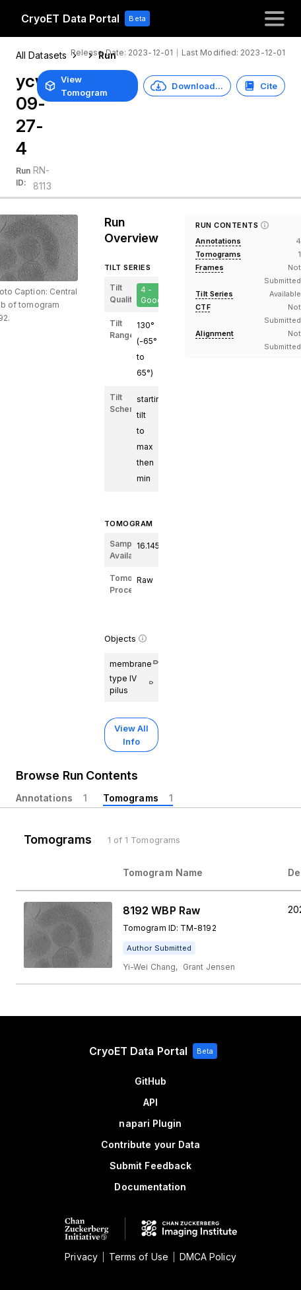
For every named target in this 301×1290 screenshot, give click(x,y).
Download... (186, 86)
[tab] (51, 798)
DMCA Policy (208, 1256)
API (150, 1102)
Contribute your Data (151, 1144)
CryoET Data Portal (70, 18)
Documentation (150, 1186)
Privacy (81, 1256)
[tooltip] (159, 948)
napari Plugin (150, 1123)
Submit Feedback (150, 1165)
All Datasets (41, 55)
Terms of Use (138, 1256)
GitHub (150, 1081)
